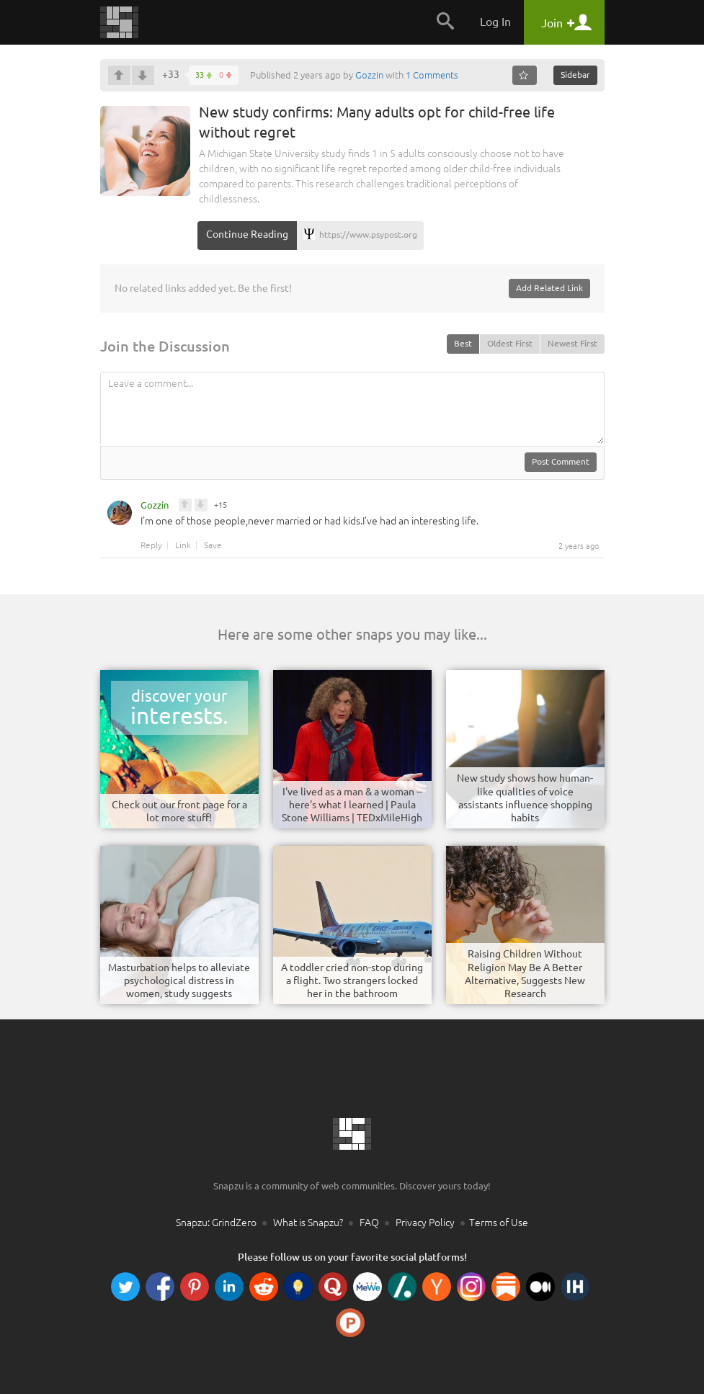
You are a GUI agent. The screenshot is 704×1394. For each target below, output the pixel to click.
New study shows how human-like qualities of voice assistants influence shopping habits (525, 797)
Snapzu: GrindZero (216, 1222)
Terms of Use (498, 1222)
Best (463, 343)
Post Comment (560, 461)
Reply (151, 545)
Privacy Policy (425, 1222)
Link (183, 545)
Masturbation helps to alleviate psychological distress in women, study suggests (179, 980)
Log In (495, 21)
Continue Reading (247, 234)
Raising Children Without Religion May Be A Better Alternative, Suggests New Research (525, 973)
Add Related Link (549, 287)
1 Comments (432, 75)
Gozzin (369, 75)
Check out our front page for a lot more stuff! (179, 811)
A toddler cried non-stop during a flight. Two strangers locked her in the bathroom (352, 980)
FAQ (369, 1222)
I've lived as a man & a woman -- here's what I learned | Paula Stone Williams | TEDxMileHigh (352, 804)
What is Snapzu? (308, 1222)
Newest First (572, 343)
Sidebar (575, 74)
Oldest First (510, 343)
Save (213, 545)
